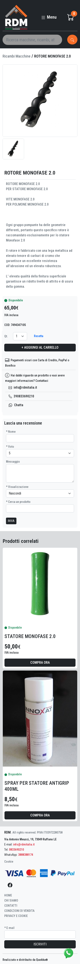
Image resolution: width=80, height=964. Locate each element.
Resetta (38, 336)
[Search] (32, 40)
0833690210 (16, 849)
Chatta (16, 405)
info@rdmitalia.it (23, 387)
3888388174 (25, 854)
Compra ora (40, 662)
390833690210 (21, 396)
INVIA (11, 521)
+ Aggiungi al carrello (40, 347)
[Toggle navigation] (48, 15)
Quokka (42, 959)
